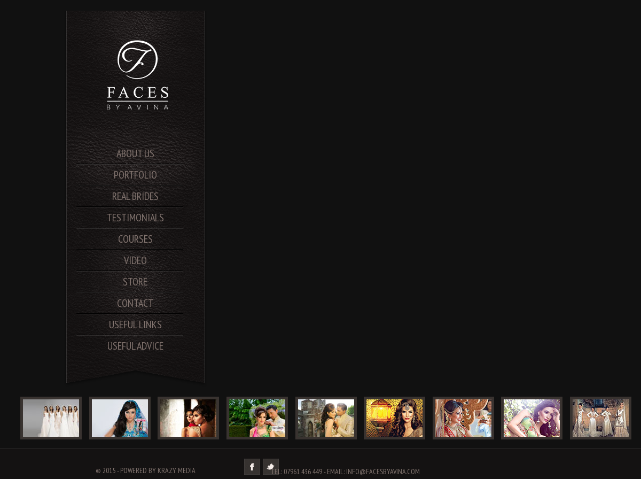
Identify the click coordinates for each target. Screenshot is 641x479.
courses (135, 239)
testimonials (135, 217)
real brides (135, 196)
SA (139, 75)
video (135, 260)
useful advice (135, 346)
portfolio (135, 175)
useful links (135, 324)
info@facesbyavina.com (383, 471)
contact (135, 303)
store (135, 281)
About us (135, 153)
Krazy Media (177, 470)
